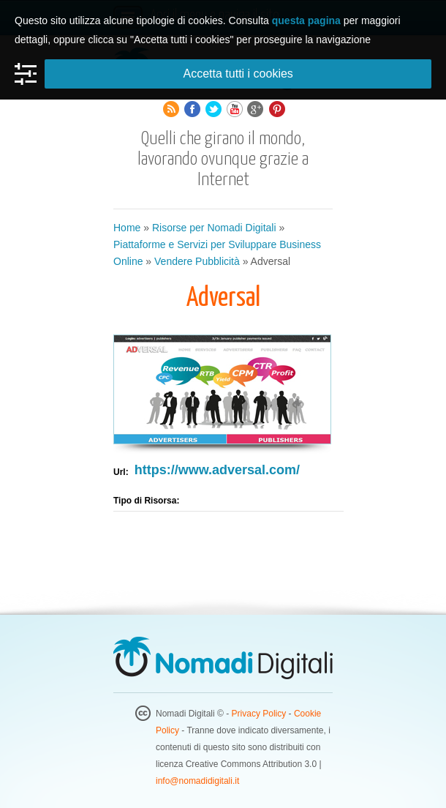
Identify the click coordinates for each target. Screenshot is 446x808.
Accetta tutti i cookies (238, 73)
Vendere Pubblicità (197, 261)
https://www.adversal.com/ (217, 470)
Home (126, 227)
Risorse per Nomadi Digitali (214, 227)
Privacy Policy (259, 713)
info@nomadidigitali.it (197, 781)
